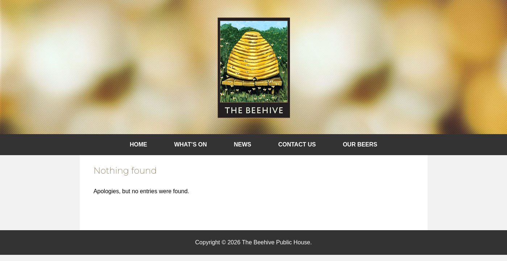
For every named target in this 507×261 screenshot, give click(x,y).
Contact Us (297, 144)
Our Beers (360, 144)
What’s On (190, 144)
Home (138, 144)
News (242, 144)
